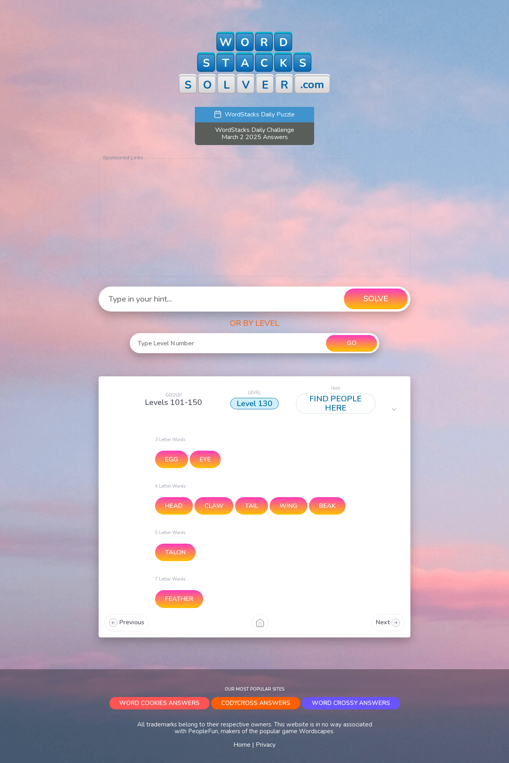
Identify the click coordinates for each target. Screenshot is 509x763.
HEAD (174, 506)
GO (351, 343)
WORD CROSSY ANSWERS (351, 703)
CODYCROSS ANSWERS (255, 703)
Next (388, 622)
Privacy (266, 744)
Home (242, 744)
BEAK (327, 506)
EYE (205, 459)
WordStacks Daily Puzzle (254, 114)
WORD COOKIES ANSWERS (159, 703)
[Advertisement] (254, 217)
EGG (171, 459)
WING (288, 506)
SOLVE (375, 298)
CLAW (213, 506)
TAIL (251, 506)
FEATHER (179, 599)
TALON (175, 552)
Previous (126, 622)
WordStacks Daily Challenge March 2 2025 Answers (254, 133)
